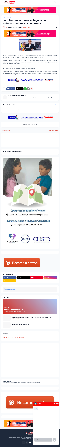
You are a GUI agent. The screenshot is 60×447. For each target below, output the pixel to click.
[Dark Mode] (54, 2)
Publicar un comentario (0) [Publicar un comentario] (30, 124)
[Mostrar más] (31, 88)
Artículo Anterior (6, 130)
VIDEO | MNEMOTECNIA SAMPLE (21, 324)
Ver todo (54, 104)
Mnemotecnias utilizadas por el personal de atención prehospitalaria (31, 317)
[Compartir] (56, 27)
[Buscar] (58, 2)
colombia (8, 17)
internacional (11, 84)
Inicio (4, 17)
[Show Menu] (2, 2)
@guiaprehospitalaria (10, 289)
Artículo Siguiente (53, 130)
